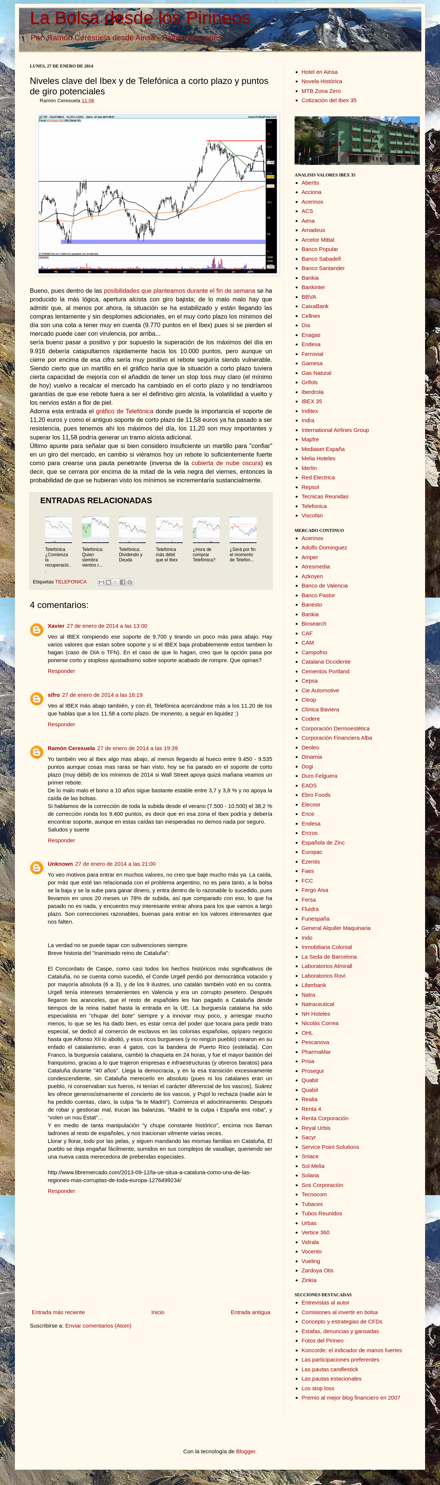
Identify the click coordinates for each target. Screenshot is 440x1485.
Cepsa (310, 680)
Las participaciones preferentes (340, 1359)
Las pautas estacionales (332, 1378)
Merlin (309, 468)
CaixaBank (315, 306)
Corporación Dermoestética (336, 728)
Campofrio (314, 652)
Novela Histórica (322, 81)
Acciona (311, 192)
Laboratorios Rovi (324, 975)
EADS (309, 785)
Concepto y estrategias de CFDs (342, 1321)
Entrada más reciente (58, 1312)
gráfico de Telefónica (124, 411)
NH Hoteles (316, 1014)
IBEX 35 (312, 401)
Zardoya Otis (318, 1270)
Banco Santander (323, 268)
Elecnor (311, 804)
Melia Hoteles (319, 458)
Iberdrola (313, 392)
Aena (308, 220)
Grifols (310, 382)
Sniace (310, 1156)
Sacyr (309, 1137)
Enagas (311, 335)
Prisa (308, 1061)
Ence (308, 814)
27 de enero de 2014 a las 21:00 (115, 864)
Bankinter (313, 287)
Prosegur (313, 1071)
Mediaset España (323, 449)
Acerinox (312, 201)
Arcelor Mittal (318, 239)
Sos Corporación (322, 1185)
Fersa (309, 899)
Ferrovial (312, 354)
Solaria (310, 1175)
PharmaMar (316, 1052)
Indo (307, 937)
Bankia (310, 278)
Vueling (311, 1261)
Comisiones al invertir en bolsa (340, 1312)
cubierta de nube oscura (226, 463)
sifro (54, 695)
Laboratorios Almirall (327, 966)
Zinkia (309, 1280)
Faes (308, 871)
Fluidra (310, 909)
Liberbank (314, 985)
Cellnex (311, 316)
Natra (308, 994)
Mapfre (310, 439)
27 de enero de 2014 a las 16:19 (102, 695)
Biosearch (314, 623)
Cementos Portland (325, 671)
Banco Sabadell (321, 259)
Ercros (310, 833)
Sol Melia (313, 1166)
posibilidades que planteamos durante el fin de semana (179, 290)
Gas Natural (316, 373)
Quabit (310, 1080)
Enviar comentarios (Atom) (98, 1325)
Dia (306, 325)
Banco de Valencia (325, 585)
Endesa (311, 344)
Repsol (310, 487)
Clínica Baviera (320, 709)
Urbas (309, 1223)
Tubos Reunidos (322, 1213)
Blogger (245, 1451)
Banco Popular (320, 249)
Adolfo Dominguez (325, 547)
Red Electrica (318, 477)
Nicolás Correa (320, 1023)
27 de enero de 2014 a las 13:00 (107, 626)
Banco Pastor (318, 595)
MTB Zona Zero (321, 91)
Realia (310, 1099)
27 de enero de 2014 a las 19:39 (137, 748)
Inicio (157, 1312)
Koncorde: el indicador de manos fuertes (352, 1350)
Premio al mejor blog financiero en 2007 (351, 1397)
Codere (311, 718)
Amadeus (313, 230)
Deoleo (311, 747)
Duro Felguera (319, 776)
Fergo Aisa (315, 890)
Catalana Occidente (326, 661)
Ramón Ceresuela (71, 748)
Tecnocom (314, 1194)
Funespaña (316, 918)
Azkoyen (312, 576)
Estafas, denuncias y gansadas (340, 1331)
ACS (307, 211)
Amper (310, 557)
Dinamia (312, 757)
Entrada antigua (250, 1312)
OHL (307, 1033)
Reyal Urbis (316, 1128)
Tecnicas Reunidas (325, 496)
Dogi (307, 766)
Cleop (309, 699)
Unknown (60, 864)
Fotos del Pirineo (323, 1340)
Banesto (312, 604)
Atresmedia (316, 566)
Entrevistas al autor (325, 1302)
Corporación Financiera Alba (337, 737)
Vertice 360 (316, 1232)
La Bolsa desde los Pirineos (140, 18)
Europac (312, 852)
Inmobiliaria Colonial (327, 947)
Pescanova (315, 1042)
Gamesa (312, 363)
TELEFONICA (71, 582)
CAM (308, 642)
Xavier (56, 626)
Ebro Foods (316, 795)
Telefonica (314, 506)
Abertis (310, 182)
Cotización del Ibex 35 (329, 100)
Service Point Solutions (330, 1147)
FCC (307, 880)
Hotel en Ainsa (320, 72)
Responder (61, 671)
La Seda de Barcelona (329, 956)
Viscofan (312, 515)
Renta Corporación (325, 1118)
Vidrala (310, 1242)
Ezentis (311, 861)
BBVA (309, 297)
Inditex (310, 411)
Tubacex (312, 1204)
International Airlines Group (335, 430)
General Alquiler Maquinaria (336, 928)
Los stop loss (318, 1388)
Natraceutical (318, 1004)
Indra (308, 420)
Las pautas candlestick (330, 1369)
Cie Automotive (320, 690)
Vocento (312, 1251)
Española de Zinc (323, 842)
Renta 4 (311, 1109)
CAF (307, 633)
